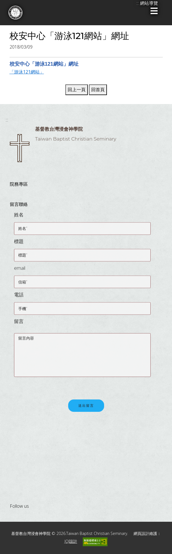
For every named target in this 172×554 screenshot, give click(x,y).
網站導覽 (149, 3)
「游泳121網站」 (27, 72)
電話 (19, 297)
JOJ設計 (71, 541)
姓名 (19, 217)
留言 (19, 324)
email (19, 270)
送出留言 (86, 409)
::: (7, 120)
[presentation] (56, 387)
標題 (19, 244)
